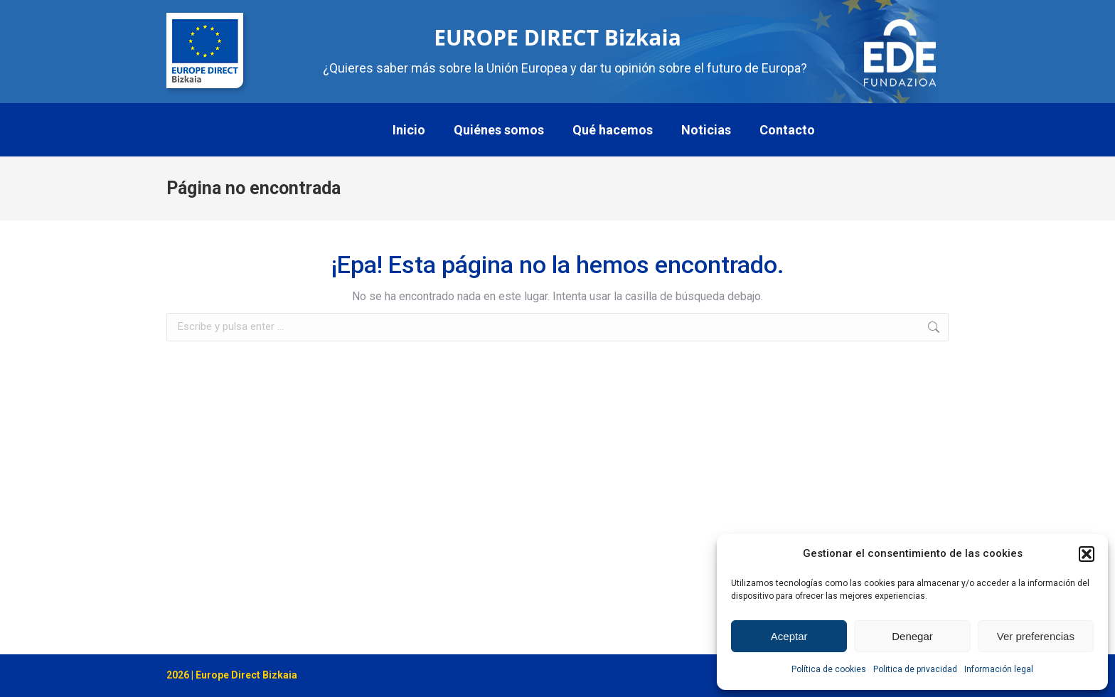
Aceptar (789, 636)
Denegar (912, 636)
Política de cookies (828, 669)
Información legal (998, 669)
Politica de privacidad (915, 669)
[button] (1086, 554)
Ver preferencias (1035, 636)
